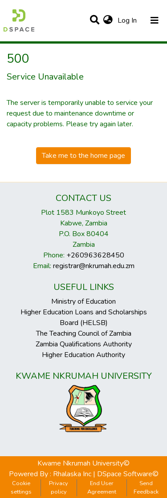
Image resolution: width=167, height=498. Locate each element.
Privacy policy (58, 487)
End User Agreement (101, 487)
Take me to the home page (83, 156)
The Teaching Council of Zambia (83, 333)
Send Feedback (146, 487)
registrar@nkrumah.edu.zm (93, 266)
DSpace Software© (128, 474)
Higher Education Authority (83, 355)
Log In (128, 20)
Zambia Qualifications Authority (84, 344)
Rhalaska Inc (72, 474)
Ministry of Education (83, 301)
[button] (108, 20)
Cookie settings (21, 487)
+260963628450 (95, 255)
